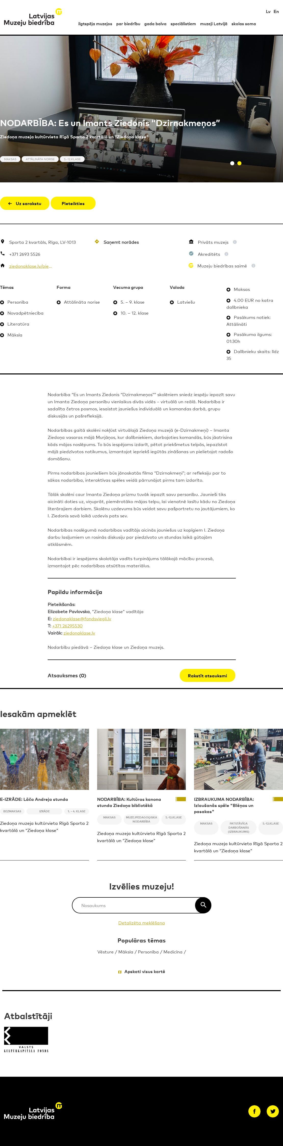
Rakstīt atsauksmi (207, 675)
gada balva (155, 23)
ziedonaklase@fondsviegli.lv (82, 618)
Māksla (125, 951)
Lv (268, 11)
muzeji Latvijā (213, 23)
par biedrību (128, 23)
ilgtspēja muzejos (95, 23)
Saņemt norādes (121, 242)
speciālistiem (183, 23)
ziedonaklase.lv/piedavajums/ (30, 266)
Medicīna (173, 951)
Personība (148, 951)
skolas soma (243, 23)
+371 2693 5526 (24, 254)
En (276, 11)
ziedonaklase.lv (79, 633)
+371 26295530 (67, 625)
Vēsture (105, 951)
